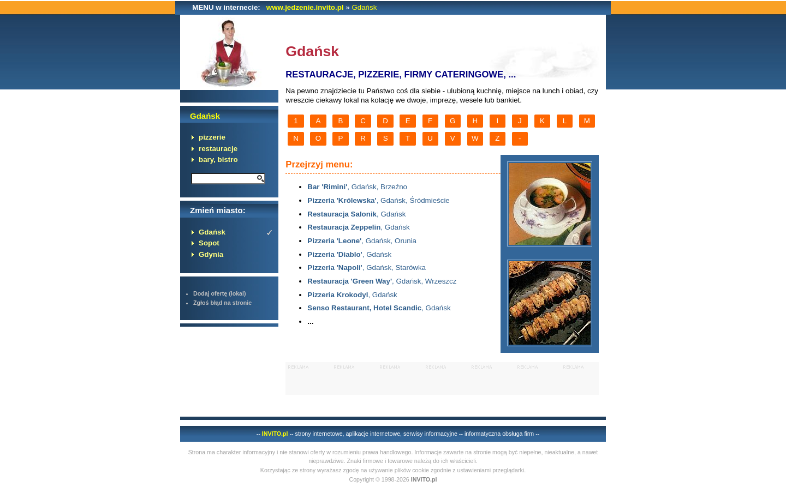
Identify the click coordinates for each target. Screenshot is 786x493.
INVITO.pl (275, 433)
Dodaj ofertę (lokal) (219, 293)
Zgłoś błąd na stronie (222, 302)
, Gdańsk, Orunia (361, 241)
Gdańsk (364, 7)
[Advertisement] (442, 378)
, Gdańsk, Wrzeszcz (381, 281)
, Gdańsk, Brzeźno (357, 187)
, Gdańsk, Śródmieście (378, 200)
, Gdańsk (356, 214)
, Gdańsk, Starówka (366, 267)
